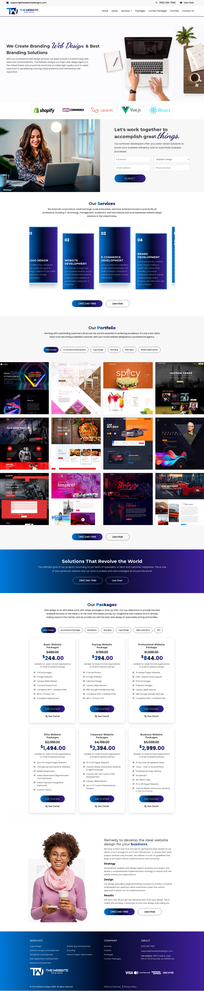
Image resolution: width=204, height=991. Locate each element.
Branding (71, 950)
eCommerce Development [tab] (74, 350)
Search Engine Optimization (80, 955)
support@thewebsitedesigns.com (26, 2)
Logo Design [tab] (98, 350)
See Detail (53, 716)
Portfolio (174, 10)
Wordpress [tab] (92, 630)
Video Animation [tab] (143, 630)
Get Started (52, 709)
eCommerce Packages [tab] (70, 630)
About (114, 10)
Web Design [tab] (51, 350)
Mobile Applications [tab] (149, 350)
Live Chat (187, 2)
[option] (44, 110)
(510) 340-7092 (166, 2)
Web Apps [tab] (129, 350)
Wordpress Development (41, 955)
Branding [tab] (114, 350)
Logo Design (35, 946)
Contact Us (188, 10)
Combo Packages (158, 10)
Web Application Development (44, 959)
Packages (140, 10)
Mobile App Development (78, 946)
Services (125, 10)
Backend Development (40, 963)
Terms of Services (112, 987)
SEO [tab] (158, 630)
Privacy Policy (130, 987)
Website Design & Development (44, 950)
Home (105, 10)
